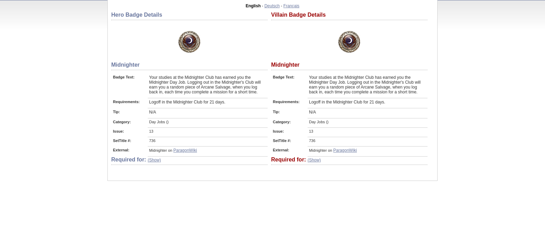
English (253, 5)
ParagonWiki (185, 150)
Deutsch (272, 5)
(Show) (154, 160)
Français (291, 5)
